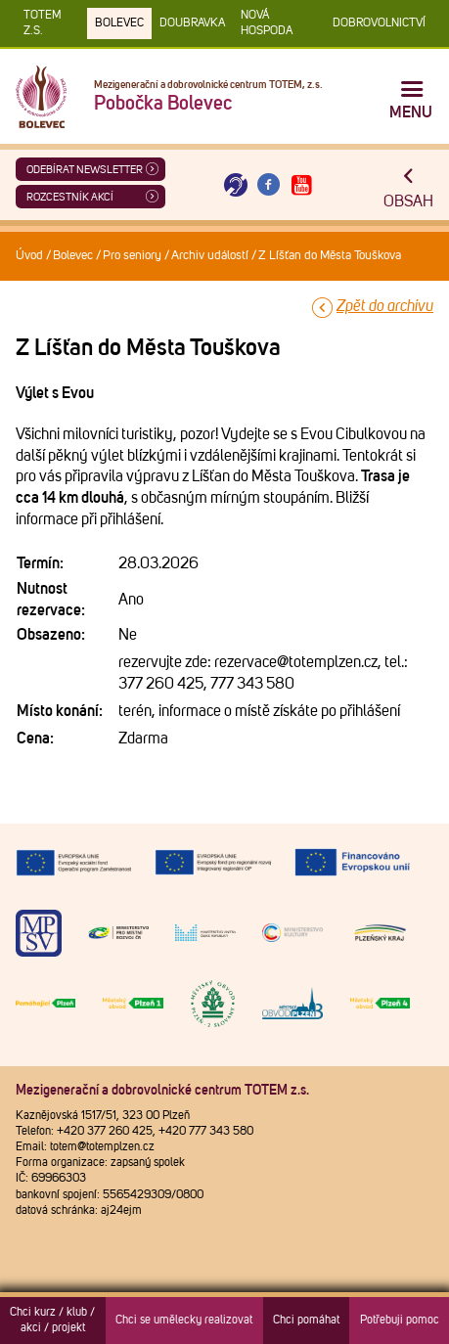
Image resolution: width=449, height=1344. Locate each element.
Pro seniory (132, 255)
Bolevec (119, 23)
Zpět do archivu (385, 306)
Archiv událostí (209, 255)
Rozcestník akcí (69, 197)
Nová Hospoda (266, 23)
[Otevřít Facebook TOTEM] (269, 185)
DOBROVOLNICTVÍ (379, 23)
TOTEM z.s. (42, 23)
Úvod (29, 255)
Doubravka (192, 23)
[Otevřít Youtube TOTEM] (301, 185)
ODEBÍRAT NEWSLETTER (84, 169)
